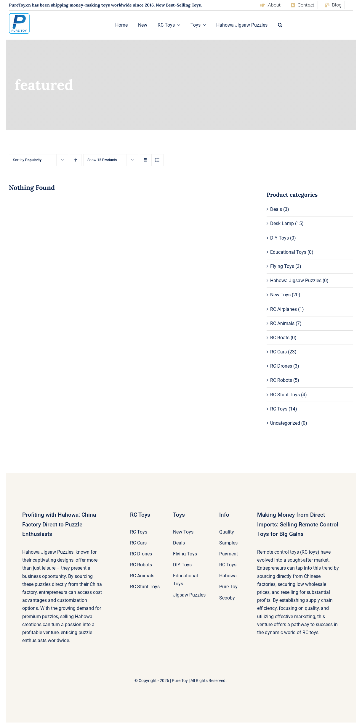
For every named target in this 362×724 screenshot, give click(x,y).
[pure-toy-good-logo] (19, 15)
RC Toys (278, 409)
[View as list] (157, 160)
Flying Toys (282, 266)
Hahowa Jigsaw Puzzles (295, 280)
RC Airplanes (283, 309)
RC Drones (281, 366)
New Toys (280, 295)
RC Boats (279, 337)
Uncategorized (285, 423)
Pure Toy (180, 680)
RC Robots (281, 380)
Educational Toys (288, 252)
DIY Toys (279, 238)
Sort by (27, 160)
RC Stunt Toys (285, 394)
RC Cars (278, 352)
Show (102, 160)
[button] (280, 25)
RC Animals (282, 323)
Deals (276, 209)
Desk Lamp (282, 223)
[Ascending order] (75, 160)
